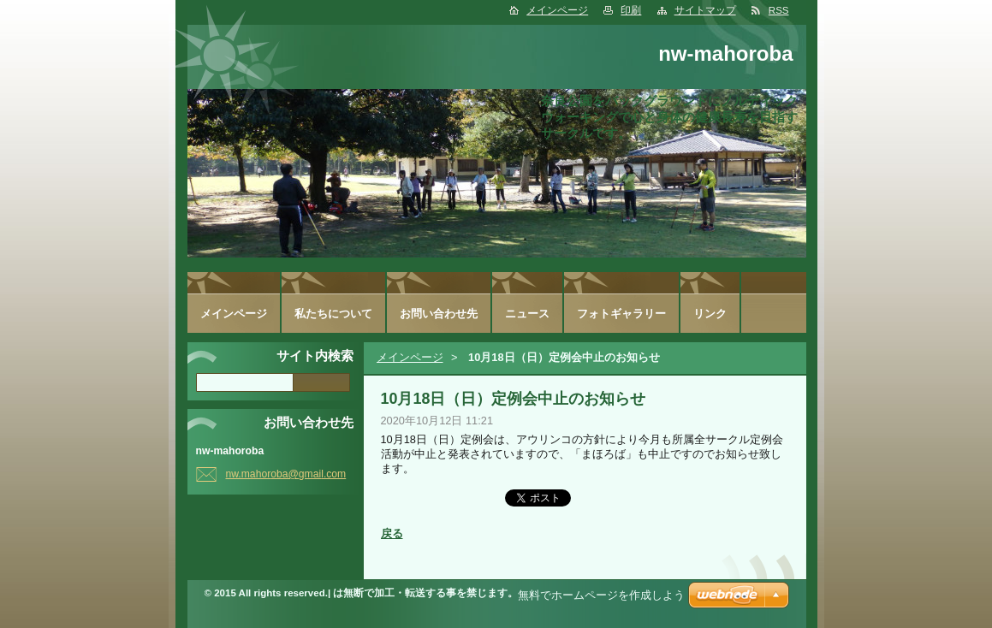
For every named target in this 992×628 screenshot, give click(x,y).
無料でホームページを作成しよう (601, 595)
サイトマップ (705, 10)
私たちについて (333, 313)
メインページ (557, 10)
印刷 (631, 10)
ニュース (527, 313)
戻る (392, 533)
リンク (710, 313)
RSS (779, 10)
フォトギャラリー (621, 313)
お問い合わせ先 (439, 313)
